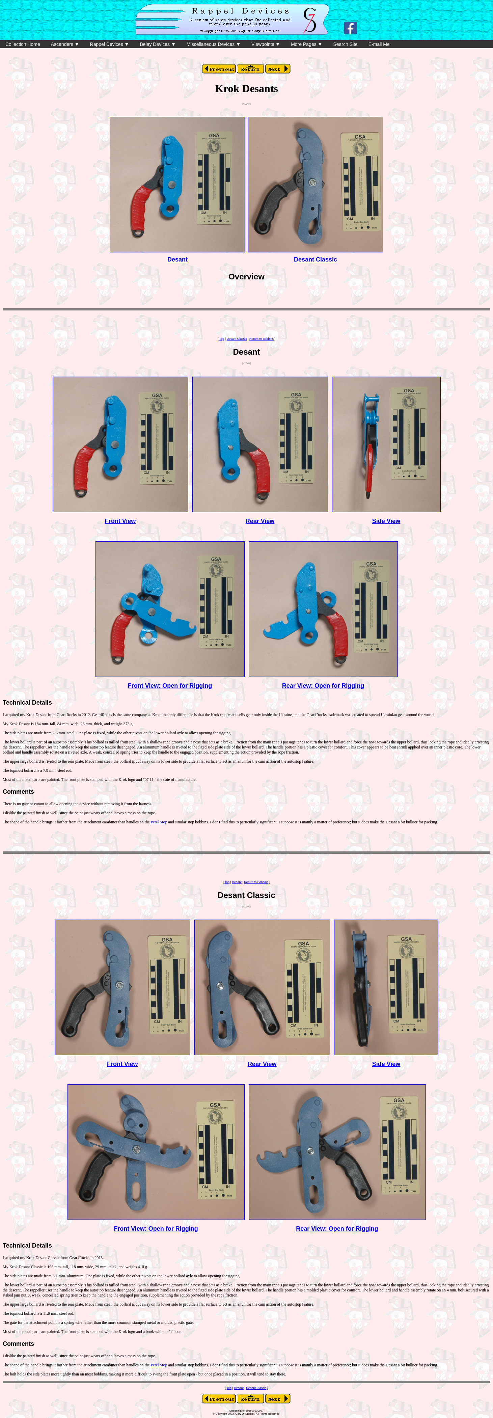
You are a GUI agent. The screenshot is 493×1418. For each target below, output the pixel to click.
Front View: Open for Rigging (170, 685)
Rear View (260, 521)
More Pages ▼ (306, 44)
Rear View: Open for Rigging (323, 685)
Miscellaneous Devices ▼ (214, 44)
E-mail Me (379, 44)
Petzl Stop (159, 822)
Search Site (345, 44)
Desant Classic (315, 259)
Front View (120, 521)
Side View (386, 521)
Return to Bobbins (261, 338)
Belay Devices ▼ (157, 44)
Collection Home (22, 44)
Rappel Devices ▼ (109, 44)
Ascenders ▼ (65, 44)
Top (221, 338)
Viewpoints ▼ (265, 44)
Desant (177, 259)
